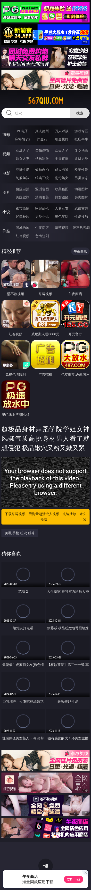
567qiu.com (45, 101)
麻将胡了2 (22, 139)
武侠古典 (81, 208)
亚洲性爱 (22, 169)
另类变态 (81, 177)
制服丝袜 (22, 177)
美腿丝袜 (22, 197)
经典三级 (42, 177)
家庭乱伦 (42, 208)
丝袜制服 (42, 158)
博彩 (6, 134)
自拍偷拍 (42, 150)
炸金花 (42, 139)
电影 (6, 173)
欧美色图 (61, 189)
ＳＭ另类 (81, 158)
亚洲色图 (42, 189)
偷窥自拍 (22, 189)
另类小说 (42, 216)
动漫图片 (81, 189)
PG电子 (22, 131)
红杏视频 (22, 235)
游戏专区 (81, 131)
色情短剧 (42, 235)
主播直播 (61, 158)
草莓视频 (61, 227)
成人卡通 (61, 169)
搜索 (79, 113)
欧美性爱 (81, 169)
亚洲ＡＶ (22, 150)
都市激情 (22, 208)
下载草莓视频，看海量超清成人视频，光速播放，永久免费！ (46, 517)
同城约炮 (22, 227)
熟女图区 (61, 197)
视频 (6, 153)
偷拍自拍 (42, 169)
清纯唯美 (42, 197)
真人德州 (42, 131)
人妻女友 (61, 208)
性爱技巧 (81, 216)
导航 (6, 231)
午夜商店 (42, 227)
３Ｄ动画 (81, 150)
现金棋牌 (61, 139)
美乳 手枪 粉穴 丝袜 (20, 533)
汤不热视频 (81, 227)
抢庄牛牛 (81, 139)
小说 (6, 211)
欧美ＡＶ (61, 150)
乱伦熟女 (61, 177)
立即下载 (73, 879)
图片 (6, 192)
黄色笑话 (61, 216)
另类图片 (81, 197)
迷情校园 (22, 216)
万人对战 (61, 131)
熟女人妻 (22, 158)
